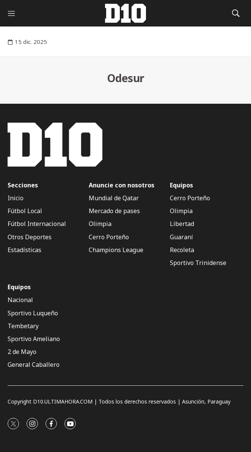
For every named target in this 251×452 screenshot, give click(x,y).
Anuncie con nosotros (121, 185)
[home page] (125, 13)
